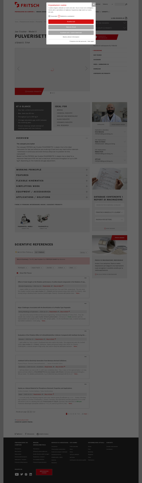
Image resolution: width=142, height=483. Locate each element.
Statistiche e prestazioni (67, 16)
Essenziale (54, 16)
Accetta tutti (71, 22)
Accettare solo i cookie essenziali (71, 33)
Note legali (91, 41)
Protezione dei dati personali (78, 41)
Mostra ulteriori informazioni (71, 37)
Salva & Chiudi (71, 27)
